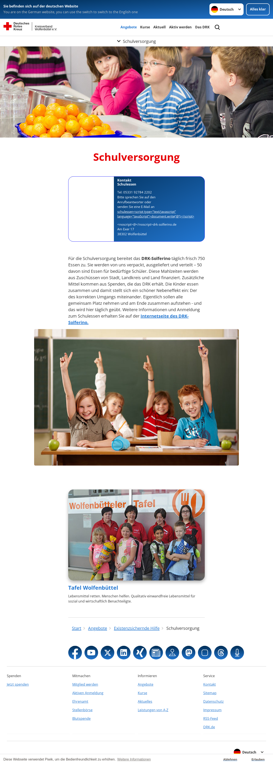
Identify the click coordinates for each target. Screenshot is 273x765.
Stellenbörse (82, 710)
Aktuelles (145, 701)
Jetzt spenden (18, 684)
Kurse (145, 27)
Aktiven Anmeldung (87, 693)
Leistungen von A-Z (153, 710)
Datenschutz (213, 701)
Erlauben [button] (258, 759)
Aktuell (159, 27)
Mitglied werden (85, 684)
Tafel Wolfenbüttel (93, 587)
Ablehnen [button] (230, 759)
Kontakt (209, 684)
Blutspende (81, 718)
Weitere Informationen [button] (134, 759)
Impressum (212, 710)
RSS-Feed (210, 718)
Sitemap (209, 693)
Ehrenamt (80, 701)
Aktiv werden (180, 27)
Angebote (129, 27)
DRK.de (209, 727)
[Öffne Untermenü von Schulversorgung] (136, 41)
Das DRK (202, 27)
